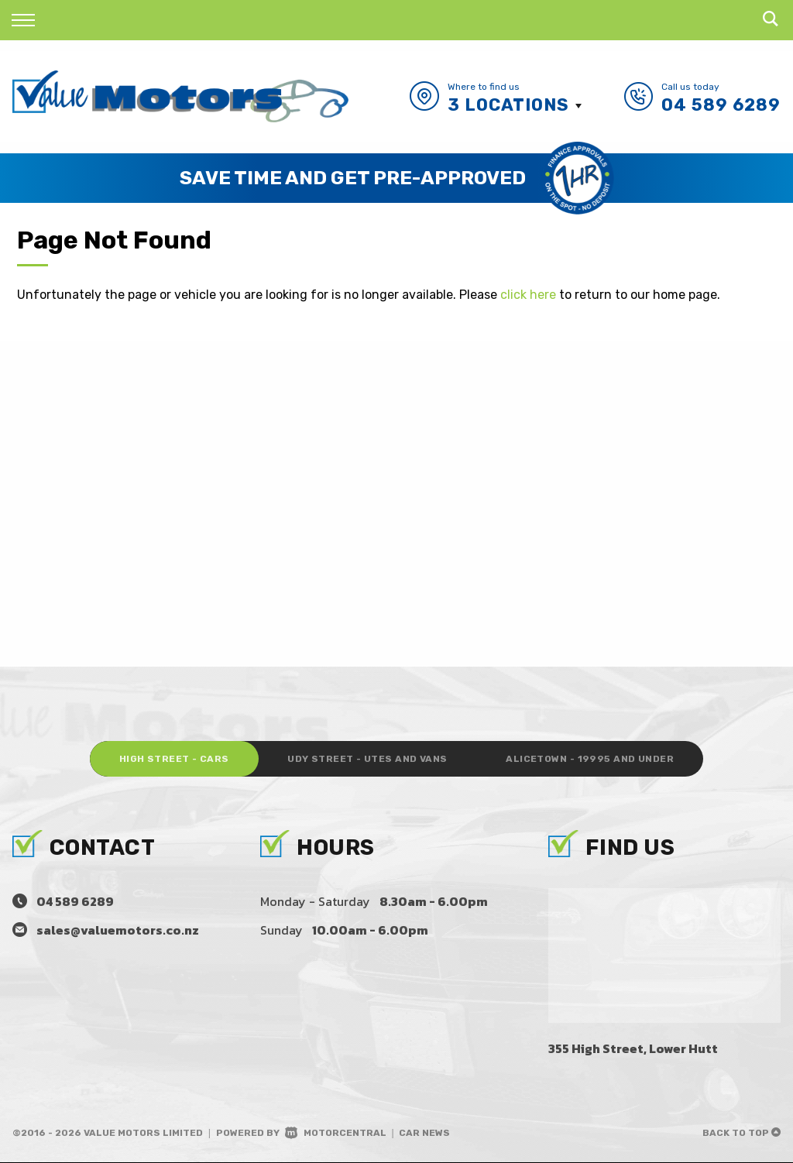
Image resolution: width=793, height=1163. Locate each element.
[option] (396, 178)
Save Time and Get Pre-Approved (352, 178)
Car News (424, 1133)
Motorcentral (335, 1133)
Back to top (741, 1133)
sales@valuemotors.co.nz (117, 930)
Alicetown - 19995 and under (594, 759)
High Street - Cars (169, 759)
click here (528, 294)
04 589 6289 (721, 104)
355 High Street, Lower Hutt (633, 1049)
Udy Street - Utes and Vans (367, 759)
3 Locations (508, 104)
